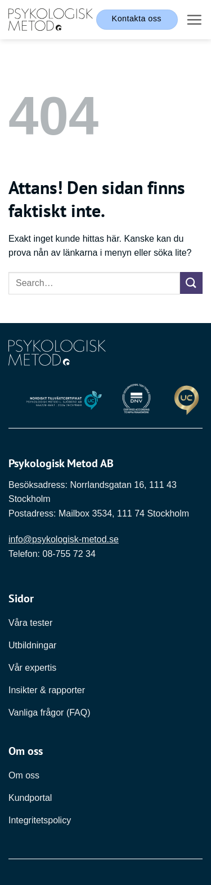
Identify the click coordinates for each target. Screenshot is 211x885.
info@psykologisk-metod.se (63, 539)
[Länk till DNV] (136, 400)
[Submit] (191, 283)
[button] (194, 19)
